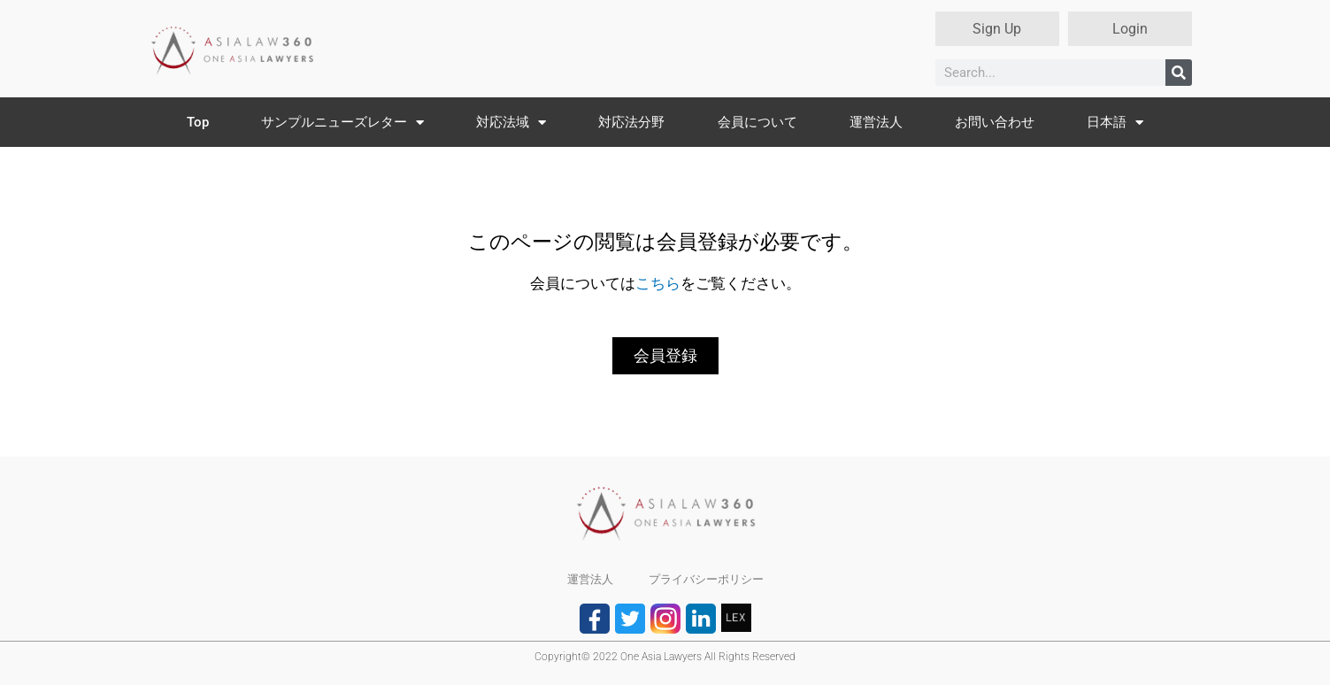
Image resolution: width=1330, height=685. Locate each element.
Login (1130, 28)
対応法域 (511, 122)
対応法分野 (631, 122)
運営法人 (876, 122)
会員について (757, 122)
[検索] (1178, 72)
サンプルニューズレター (342, 122)
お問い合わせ (994, 122)
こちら (657, 283)
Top (198, 122)
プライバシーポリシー (706, 579)
